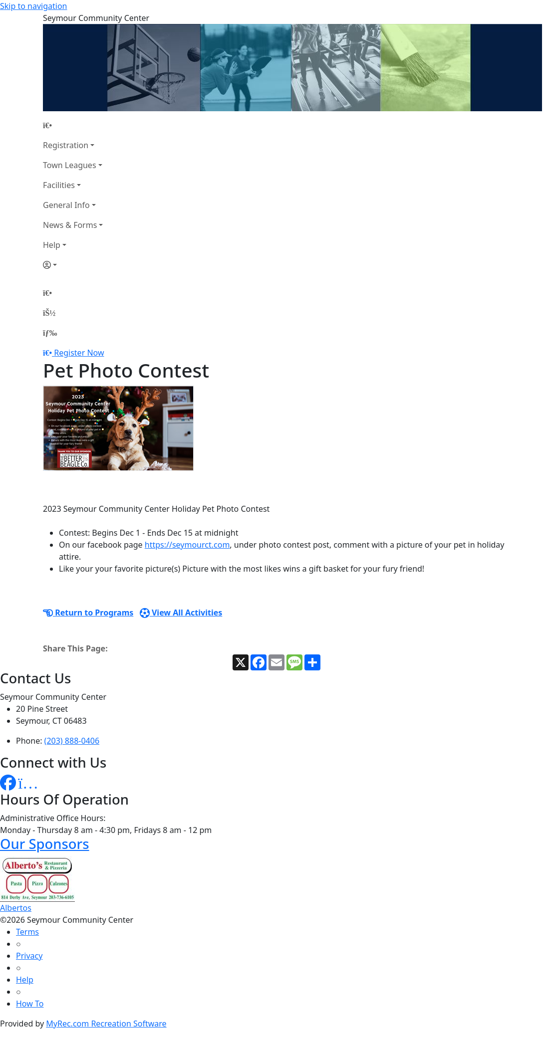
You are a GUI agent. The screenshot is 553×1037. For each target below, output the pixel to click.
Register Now (79, 352)
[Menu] (50, 333)
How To (29, 1003)
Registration (65, 145)
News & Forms (70, 224)
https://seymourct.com (187, 544)
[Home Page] (73, 125)
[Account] (73, 265)
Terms (27, 931)
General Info (66, 205)
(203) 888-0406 (71, 740)
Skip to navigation (33, 5)
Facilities (59, 185)
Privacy (29, 955)
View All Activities (181, 612)
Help (51, 244)
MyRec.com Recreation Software (106, 1023)
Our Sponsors (44, 843)
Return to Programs (88, 612)
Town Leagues (69, 165)
